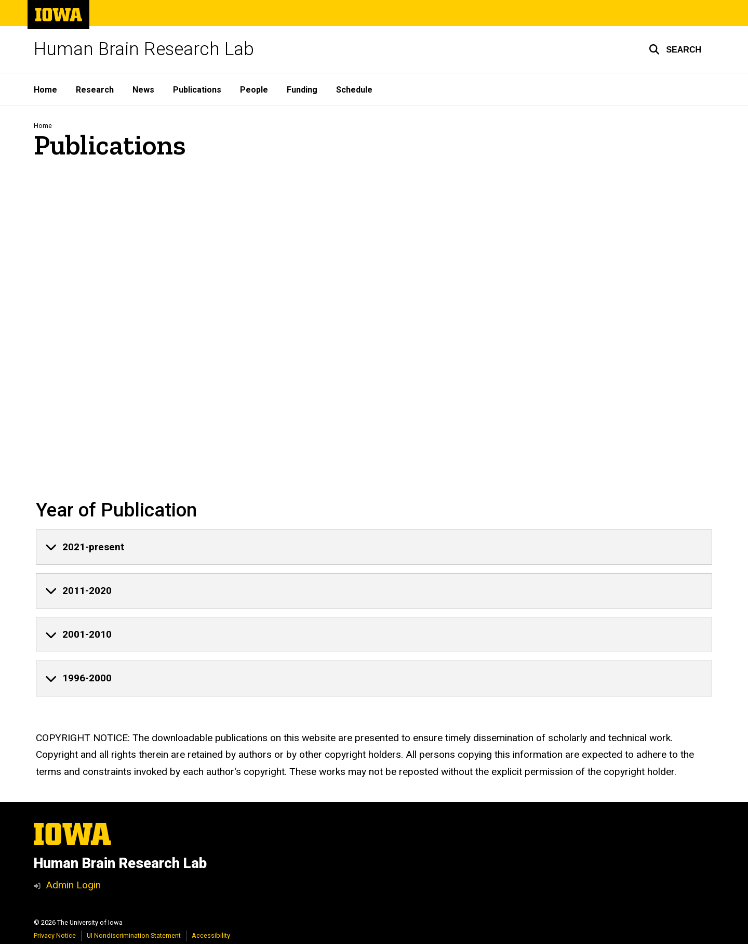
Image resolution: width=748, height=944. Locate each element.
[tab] (374, 547)
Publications (197, 90)
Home (45, 90)
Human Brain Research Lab (144, 49)
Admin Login (73, 885)
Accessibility (211, 935)
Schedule (354, 90)
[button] (675, 49)
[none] (374, 547)
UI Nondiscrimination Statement (134, 935)
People (254, 90)
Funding (302, 90)
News (143, 90)
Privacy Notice (55, 935)
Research (95, 90)
